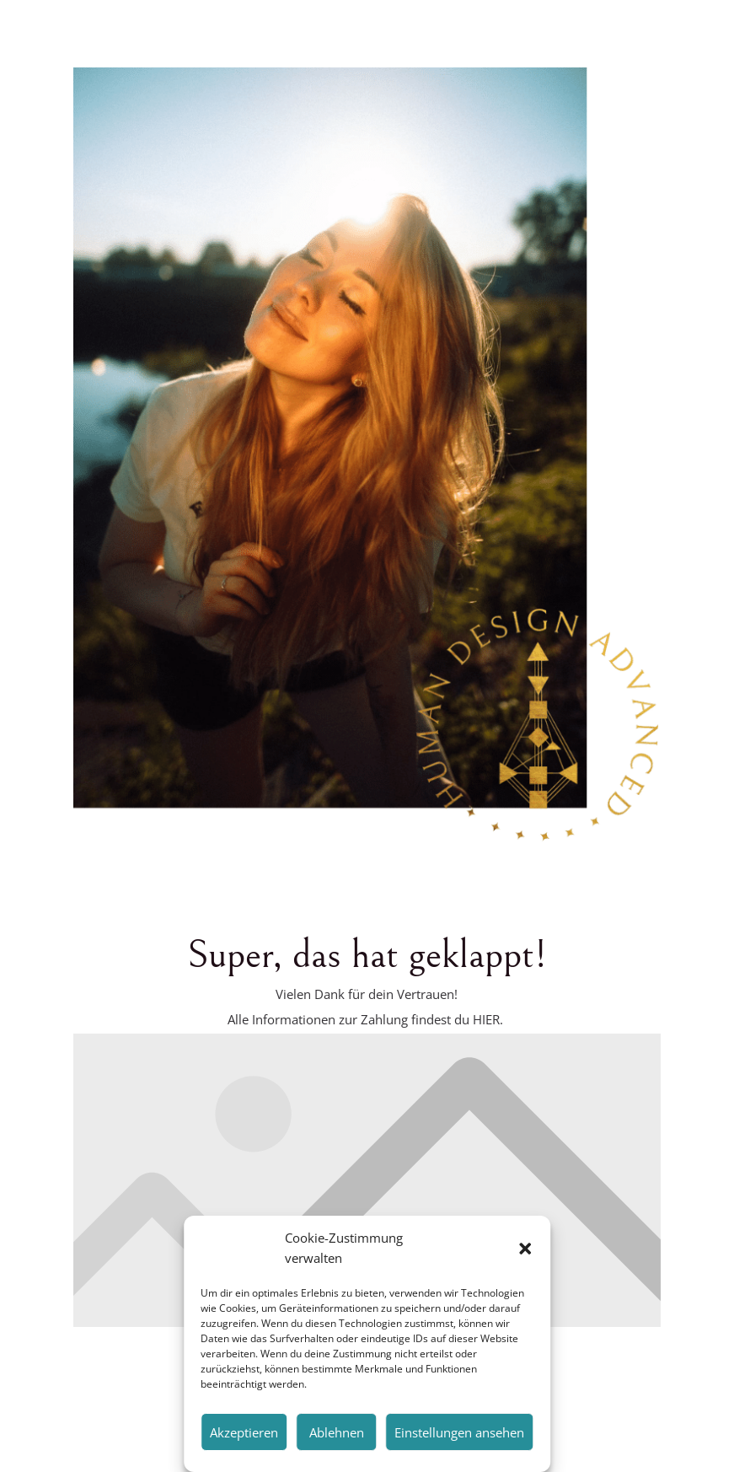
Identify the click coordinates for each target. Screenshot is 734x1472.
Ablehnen (336, 1432)
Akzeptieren (244, 1432)
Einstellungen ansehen (459, 1432)
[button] (525, 1248)
